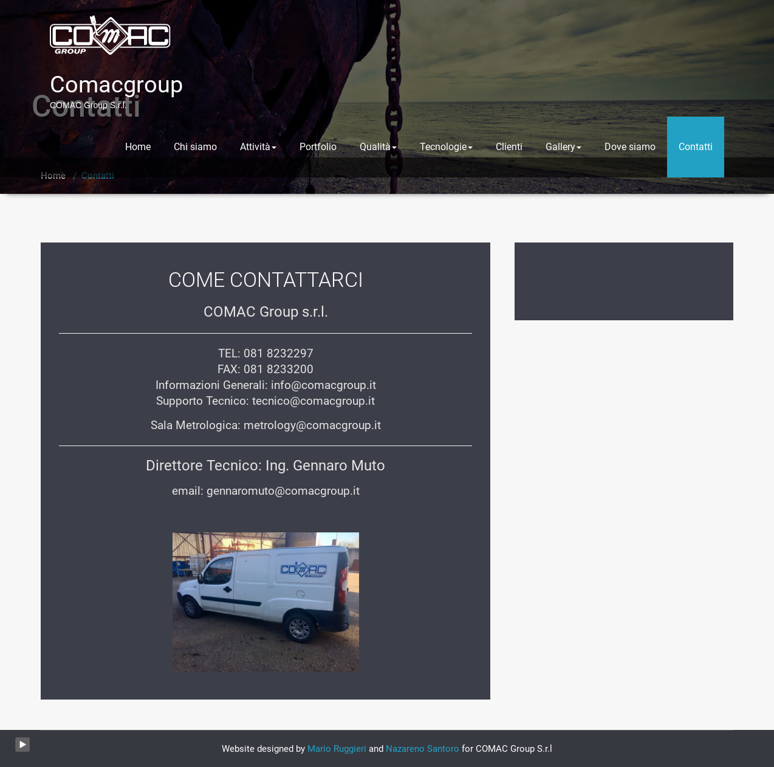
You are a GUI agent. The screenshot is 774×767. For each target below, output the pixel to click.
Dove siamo (630, 147)
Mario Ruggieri (336, 748)
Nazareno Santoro (422, 748)
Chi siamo (195, 147)
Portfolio (318, 147)
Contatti (696, 147)
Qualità (378, 147)
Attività (258, 147)
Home (138, 147)
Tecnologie (446, 147)
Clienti (509, 147)
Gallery (563, 147)
